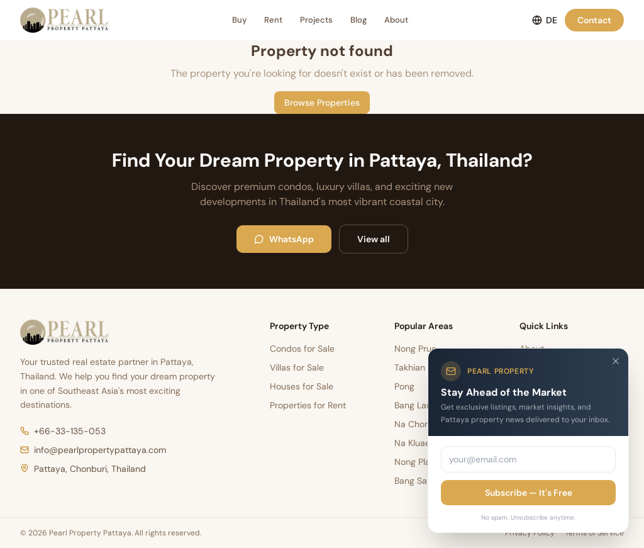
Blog (358, 19)
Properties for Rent (308, 405)
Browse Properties (322, 102)
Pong (404, 386)
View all (373, 239)
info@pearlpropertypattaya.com (93, 450)
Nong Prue (415, 348)
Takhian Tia (417, 367)
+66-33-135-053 (63, 431)
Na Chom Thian (425, 424)
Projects (316, 19)
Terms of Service (594, 533)
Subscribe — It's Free (528, 492)
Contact (594, 20)
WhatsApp (284, 239)
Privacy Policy (530, 533)
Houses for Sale (301, 386)
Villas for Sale (297, 367)
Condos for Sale (302, 348)
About (396, 19)
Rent (273, 19)
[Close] (616, 361)
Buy (239, 19)
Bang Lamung (421, 405)
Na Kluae (412, 443)
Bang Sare (414, 480)
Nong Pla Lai (419, 461)
